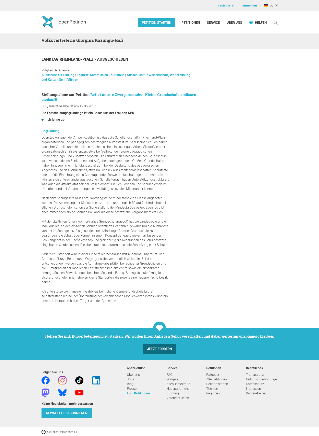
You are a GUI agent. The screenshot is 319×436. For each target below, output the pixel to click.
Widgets (172, 379)
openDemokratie (178, 384)
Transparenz (255, 375)
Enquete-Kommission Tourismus (101, 75)
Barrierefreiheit (256, 393)
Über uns (133, 375)
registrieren (226, 5)
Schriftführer (68, 80)
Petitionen (191, 23)
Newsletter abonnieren (66, 413)
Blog (130, 384)
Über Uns (234, 23)
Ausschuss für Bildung (58, 75)
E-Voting (173, 393)
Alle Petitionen (216, 379)
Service (213, 23)
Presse (132, 389)
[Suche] (276, 22)
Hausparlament (178, 389)
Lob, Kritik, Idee (138, 393)
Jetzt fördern (159, 349)
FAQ (170, 375)
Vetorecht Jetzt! (178, 398)
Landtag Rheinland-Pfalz (68, 59)
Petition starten (156, 23)
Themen (212, 389)
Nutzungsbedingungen (262, 379)
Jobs (130, 379)
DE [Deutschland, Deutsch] (268, 5)
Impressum (254, 389)
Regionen (213, 393)
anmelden (249, 5)
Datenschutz (255, 384)
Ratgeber (212, 375)
